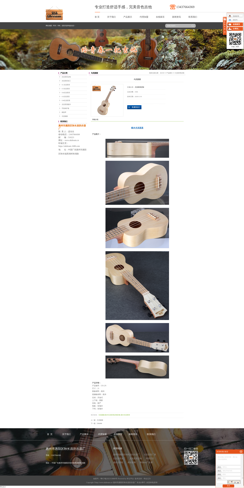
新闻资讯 (176, 17)
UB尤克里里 (66, 93)
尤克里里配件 (66, 104)
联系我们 (192, 17)
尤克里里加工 (66, 81)
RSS (54, 26)
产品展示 (127, 17)
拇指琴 (64, 112)
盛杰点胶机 (118, 462)
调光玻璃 (132, 462)
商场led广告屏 (146, 462)
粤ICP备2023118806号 (108, 479)
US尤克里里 (66, 96)
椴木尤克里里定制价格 (112, 415)
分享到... (236, 29)
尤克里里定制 (66, 77)
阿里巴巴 (150, 458)
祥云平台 (130, 479)
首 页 (97, 17)
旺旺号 (233, 20)
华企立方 (147, 479)
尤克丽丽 (100, 420)
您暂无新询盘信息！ (68, 26)
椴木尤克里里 (125, 415)
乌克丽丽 (65, 116)
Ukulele (99, 423)
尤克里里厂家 (150, 454)
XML (58, 26)
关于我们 (111, 17)
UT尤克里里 (66, 89)
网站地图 (49, 26)
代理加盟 (144, 17)
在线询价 (134, 107)
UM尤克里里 (66, 100)
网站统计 (3, 487)
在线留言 (160, 17)
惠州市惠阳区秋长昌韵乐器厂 (126, 454)
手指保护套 (65, 108)
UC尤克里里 (66, 85)
